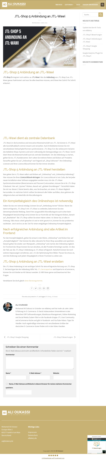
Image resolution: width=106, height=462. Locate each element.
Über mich (58, 5)
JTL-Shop (48, 297)
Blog (78, 5)
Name (8, 373)
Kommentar (10, 355)
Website (56, 373)
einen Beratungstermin (33, 280)
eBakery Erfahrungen (90, 5)
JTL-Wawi (54, 297)
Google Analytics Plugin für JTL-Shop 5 (93, 54)
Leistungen (69, 5)
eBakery (31, 438)
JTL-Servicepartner (45, 269)
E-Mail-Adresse (35, 373)
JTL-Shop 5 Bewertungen (65, 337)
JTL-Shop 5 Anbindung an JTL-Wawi (92, 40)
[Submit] (100, 14)
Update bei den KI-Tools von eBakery (92, 29)
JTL (40, 13)
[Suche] (102, 4)
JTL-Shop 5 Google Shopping (16, 337)
